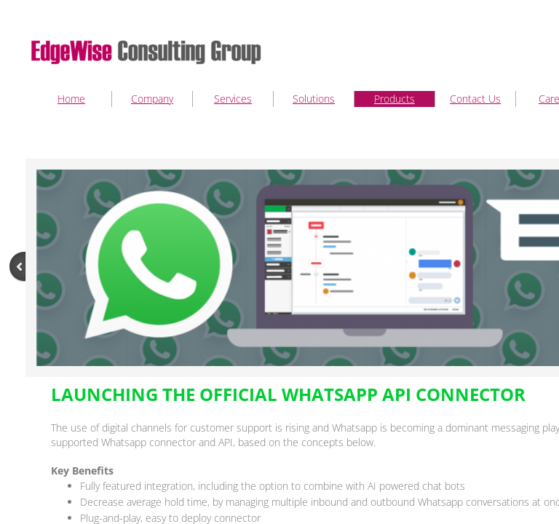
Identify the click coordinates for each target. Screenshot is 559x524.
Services (233, 99)
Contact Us (475, 99)
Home (71, 99)
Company (152, 99)
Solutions (314, 99)
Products (394, 99)
